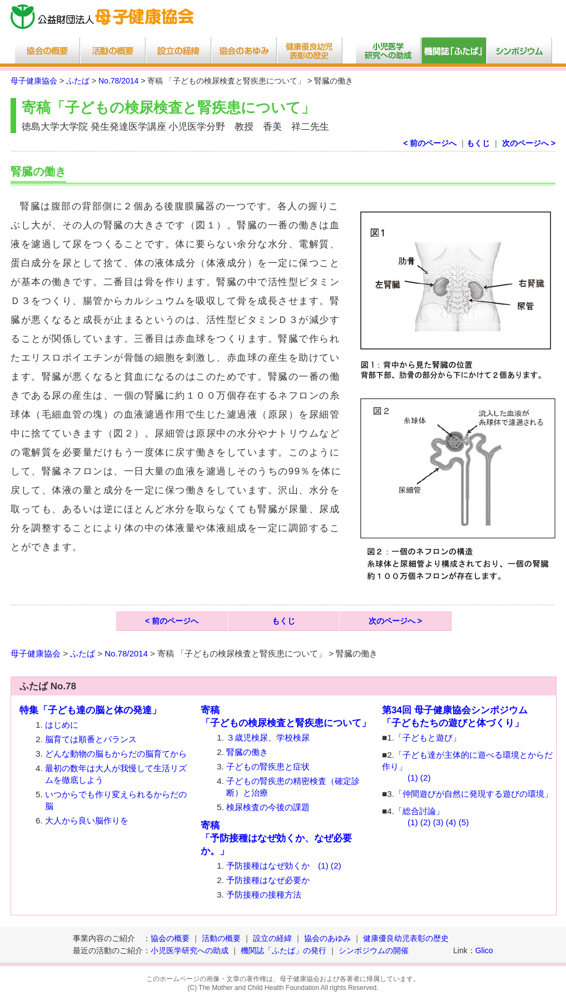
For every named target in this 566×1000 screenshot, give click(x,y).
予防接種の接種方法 (263, 894)
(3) (438, 822)
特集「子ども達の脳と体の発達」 (90, 710)
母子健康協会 (34, 80)
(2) (336, 865)
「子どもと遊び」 (427, 737)
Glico (484, 950)
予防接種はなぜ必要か (268, 880)
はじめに (61, 724)
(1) (323, 865)
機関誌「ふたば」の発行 (283, 950)
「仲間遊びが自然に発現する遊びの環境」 (473, 793)
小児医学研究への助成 (191, 950)
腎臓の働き (247, 752)
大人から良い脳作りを (86, 820)
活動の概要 (221, 938)
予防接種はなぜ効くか (268, 865)
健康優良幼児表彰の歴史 (406, 938)
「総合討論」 (419, 811)
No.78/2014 (118, 80)
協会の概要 (170, 938)
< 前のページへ (429, 143)
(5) (464, 822)
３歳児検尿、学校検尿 (268, 737)
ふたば (78, 80)
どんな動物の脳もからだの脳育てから (116, 753)
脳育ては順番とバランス (91, 739)
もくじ (478, 143)
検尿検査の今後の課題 (268, 807)
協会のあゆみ (327, 938)
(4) (451, 822)
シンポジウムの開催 (374, 950)
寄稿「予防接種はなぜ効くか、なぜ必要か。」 (276, 838)
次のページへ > (528, 143)
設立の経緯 (272, 938)
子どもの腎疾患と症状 (268, 766)
